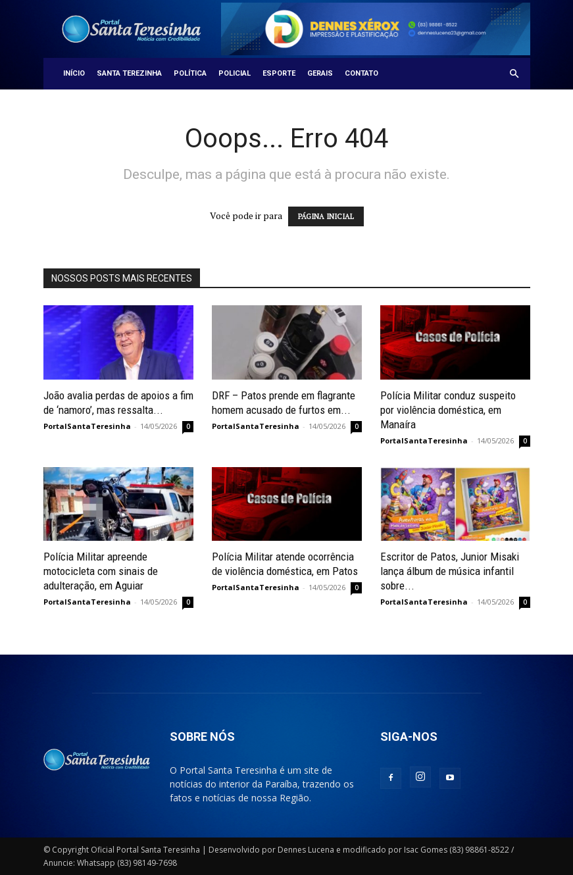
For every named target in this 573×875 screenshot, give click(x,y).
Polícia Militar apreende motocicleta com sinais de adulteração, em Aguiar (100, 571)
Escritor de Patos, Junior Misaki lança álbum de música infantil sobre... (449, 571)
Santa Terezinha (129, 73)
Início (74, 73)
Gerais (320, 73)
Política (190, 73)
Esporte (278, 73)
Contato (361, 73)
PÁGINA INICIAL (326, 216)
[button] (514, 74)
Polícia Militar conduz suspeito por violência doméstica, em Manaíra (448, 410)
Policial (234, 73)
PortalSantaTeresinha (87, 426)
